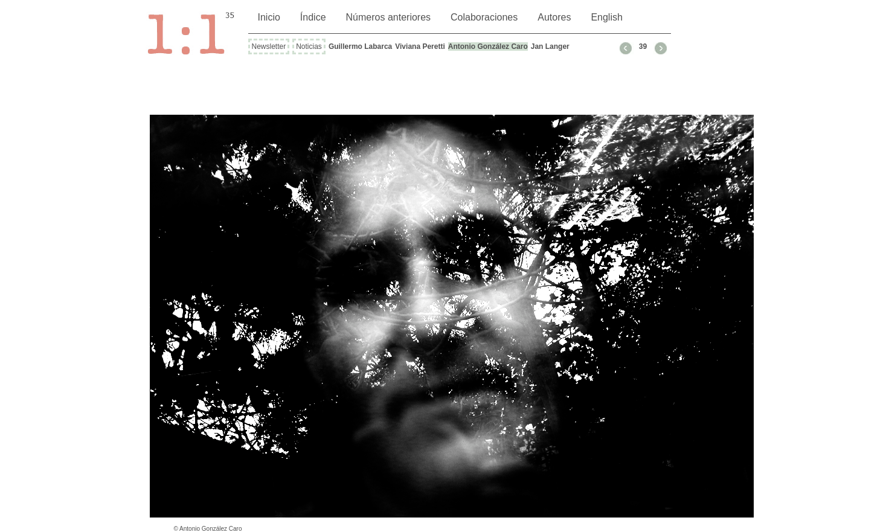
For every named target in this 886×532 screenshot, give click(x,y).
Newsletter (269, 46)
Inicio (269, 17)
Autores (554, 17)
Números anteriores (388, 17)
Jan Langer (550, 46)
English (606, 17)
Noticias (309, 46)
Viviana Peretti (420, 46)
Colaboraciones (484, 17)
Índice (313, 17)
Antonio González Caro (488, 46)
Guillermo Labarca (360, 46)
